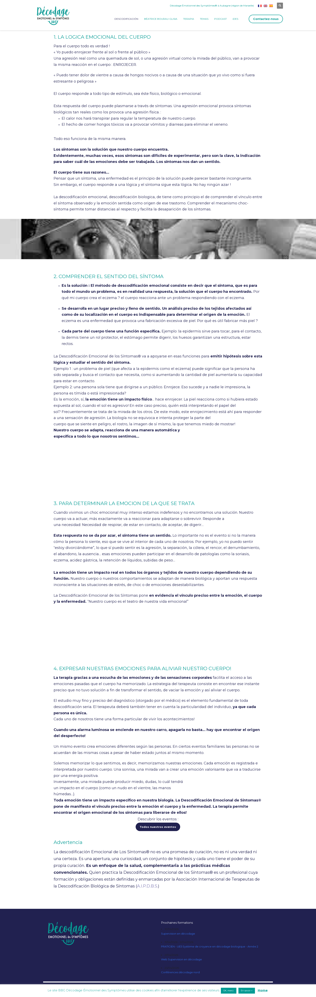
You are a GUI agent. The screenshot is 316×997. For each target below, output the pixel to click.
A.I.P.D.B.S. (147, 886)
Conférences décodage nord (180, 972)
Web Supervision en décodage (181, 959)
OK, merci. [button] (228, 990)
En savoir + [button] (247, 990)
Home (263, 990)
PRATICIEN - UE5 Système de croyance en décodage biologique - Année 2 (209, 946)
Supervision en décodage (178, 933)
